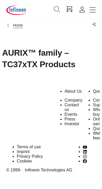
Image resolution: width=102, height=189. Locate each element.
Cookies (24, 161)
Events (71, 114)
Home (18, 25)
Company (73, 100)
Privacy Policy (30, 156)
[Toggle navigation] (92, 10)
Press (70, 119)
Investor (72, 124)
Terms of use (29, 147)
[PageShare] (93, 25)
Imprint (23, 151)
